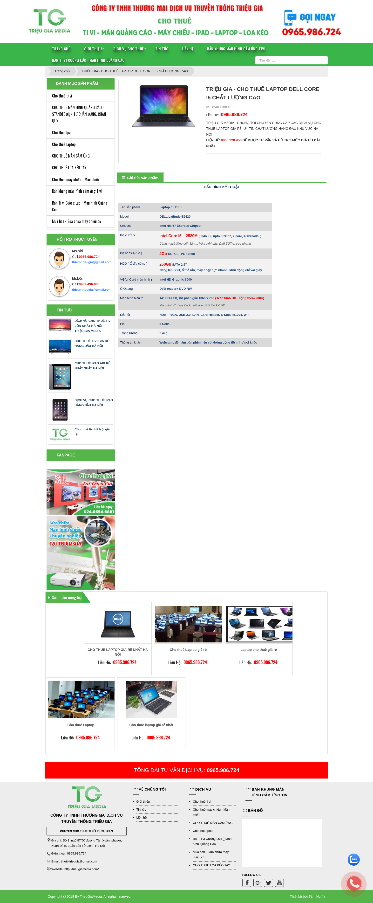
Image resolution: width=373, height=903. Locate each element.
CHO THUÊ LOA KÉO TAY (69, 168)
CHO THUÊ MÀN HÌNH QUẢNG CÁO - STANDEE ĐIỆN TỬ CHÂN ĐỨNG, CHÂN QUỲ (79, 114)
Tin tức (161, 48)
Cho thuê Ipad (62, 132)
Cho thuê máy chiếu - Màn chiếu (76, 179)
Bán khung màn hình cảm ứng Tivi (236, 48)
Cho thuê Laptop (81, 725)
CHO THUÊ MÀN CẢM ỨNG (71, 156)
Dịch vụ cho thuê (128, 48)
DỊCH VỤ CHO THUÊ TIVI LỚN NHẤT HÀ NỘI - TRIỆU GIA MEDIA (93, 326)
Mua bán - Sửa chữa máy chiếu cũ (76, 221)
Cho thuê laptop (63, 144)
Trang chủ (61, 48)
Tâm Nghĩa (317, 896)
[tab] (140, 178)
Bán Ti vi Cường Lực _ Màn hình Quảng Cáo (88, 60)
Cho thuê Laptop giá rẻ (188, 650)
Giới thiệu (93, 48)
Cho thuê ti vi (62, 96)
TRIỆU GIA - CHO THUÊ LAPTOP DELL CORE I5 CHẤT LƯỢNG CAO (135, 71)
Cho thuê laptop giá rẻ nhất (151, 725)
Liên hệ (188, 48)
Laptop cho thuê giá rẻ (258, 650)
